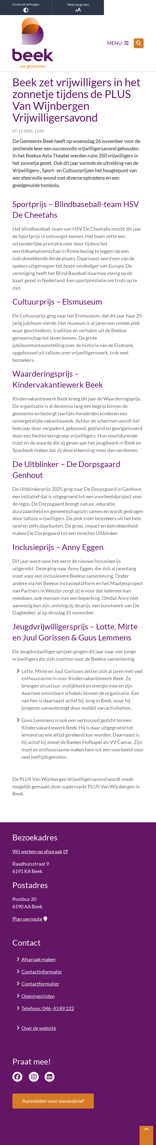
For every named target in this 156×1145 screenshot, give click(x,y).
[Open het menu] (118, 43)
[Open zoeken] (139, 43)
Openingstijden (38, 996)
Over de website (38, 1028)
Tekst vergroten (78, 7)
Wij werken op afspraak (40, 851)
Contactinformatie (41, 972)
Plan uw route (29, 919)
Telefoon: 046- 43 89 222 (47, 1008)
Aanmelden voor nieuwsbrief (53, 1101)
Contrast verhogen (26, 7)
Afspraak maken (38, 959)
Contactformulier (40, 984)
